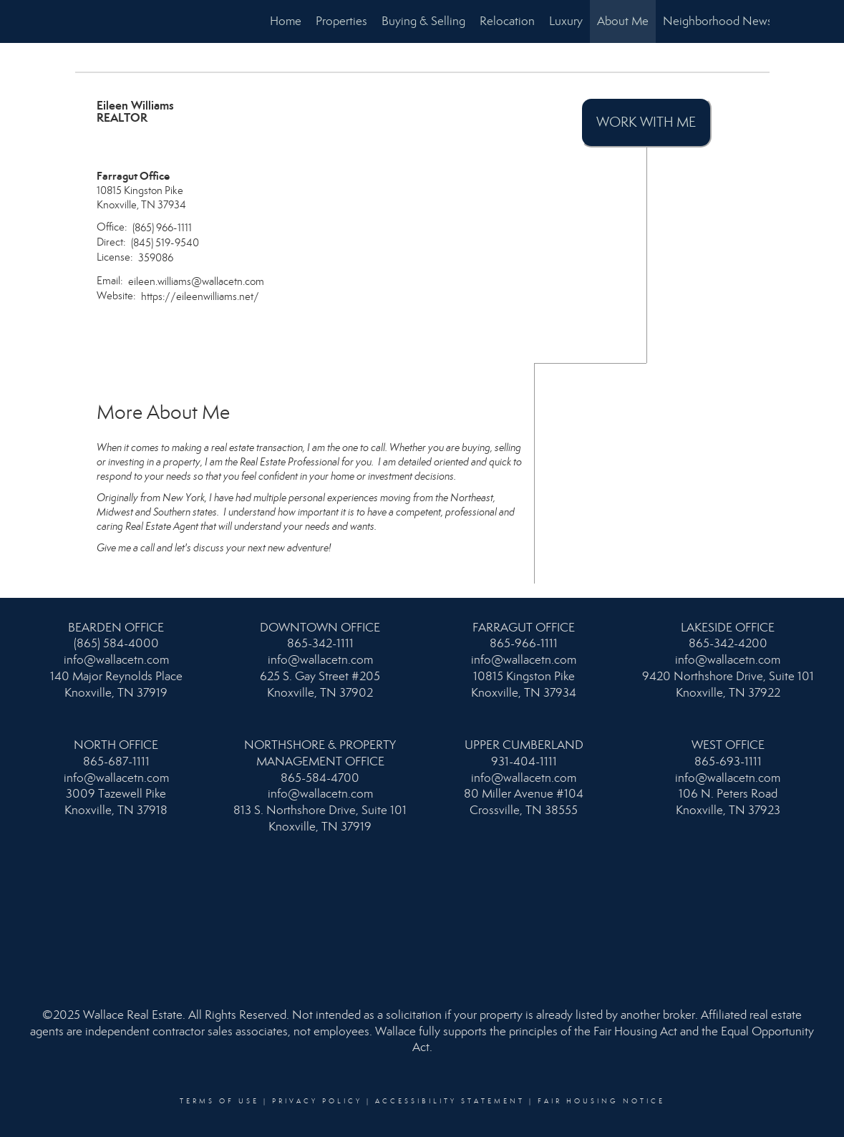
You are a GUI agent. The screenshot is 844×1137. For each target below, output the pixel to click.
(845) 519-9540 (165, 242)
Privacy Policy (317, 1101)
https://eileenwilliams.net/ (200, 296)
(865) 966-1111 (162, 227)
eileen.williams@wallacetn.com (196, 281)
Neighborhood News (717, 21)
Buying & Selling (423, 21)
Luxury (566, 21)
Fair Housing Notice (601, 1101)
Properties (341, 21)
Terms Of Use (219, 1101)
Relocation (507, 21)
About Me (623, 21)
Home (285, 21)
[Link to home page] (82, 21)
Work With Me (646, 122)
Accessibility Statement (450, 1101)
